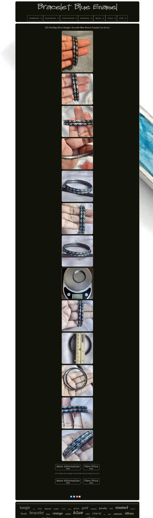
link (111, 508)
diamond (48, 509)
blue (78, 513)
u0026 (68, 514)
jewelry (103, 508)
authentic (117, 514)
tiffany (129, 513)
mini (88, 514)
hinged (132, 509)
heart (24, 513)
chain (63, 509)
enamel (121, 507)
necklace (56, 509)
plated (69, 509)
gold (85, 508)
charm (96, 513)
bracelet (37, 512)
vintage (57, 513)
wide (34, 509)
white (40, 509)
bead (48, 514)
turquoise (94, 509)
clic (105, 514)
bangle (25, 507)
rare (109, 514)
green (76, 508)
